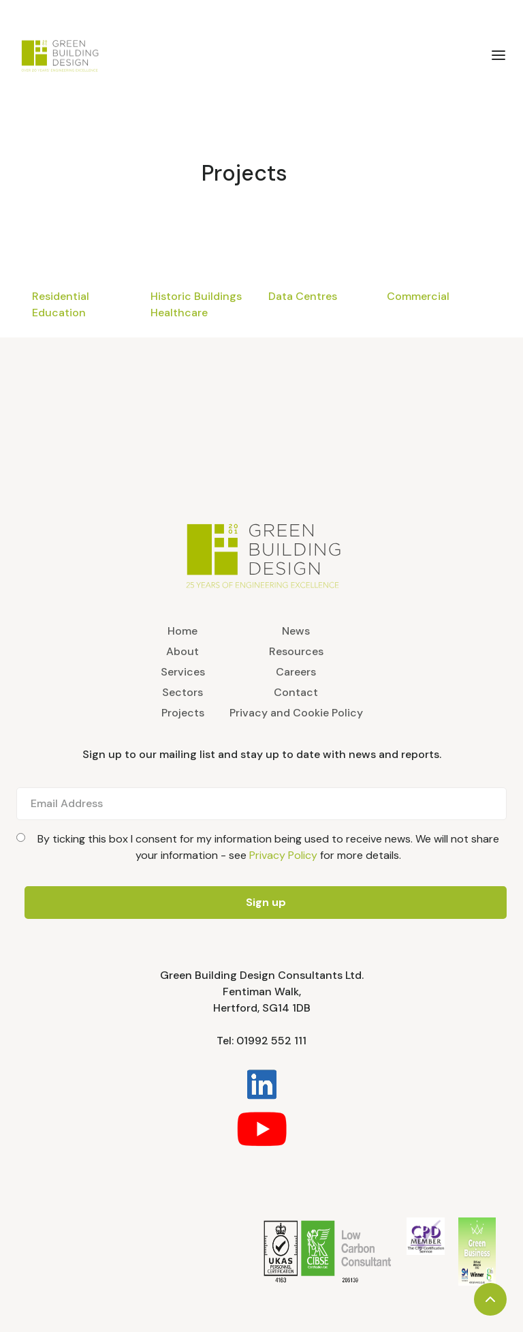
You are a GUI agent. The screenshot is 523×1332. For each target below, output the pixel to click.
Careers (296, 672)
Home (182, 631)
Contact (296, 692)
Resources (296, 651)
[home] (101, 55)
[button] (498, 55)
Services (183, 672)
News (296, 631)
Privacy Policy (283, 855)
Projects (244, 173)
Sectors (182, 692)
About (182, 651)
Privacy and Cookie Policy (296, 713)
